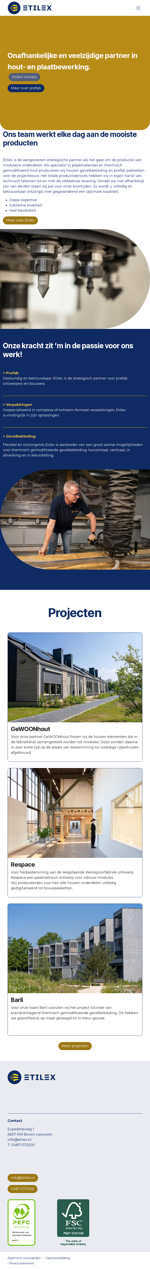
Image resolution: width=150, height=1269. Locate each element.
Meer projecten (75, 1046)
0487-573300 (22, 1189)
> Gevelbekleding (19, 436)
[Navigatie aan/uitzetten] (138, 8)
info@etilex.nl (23, 1178)
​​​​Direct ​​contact (24, 77)
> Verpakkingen (17, 405)
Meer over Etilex (20, 220)
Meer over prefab (26, 88)
